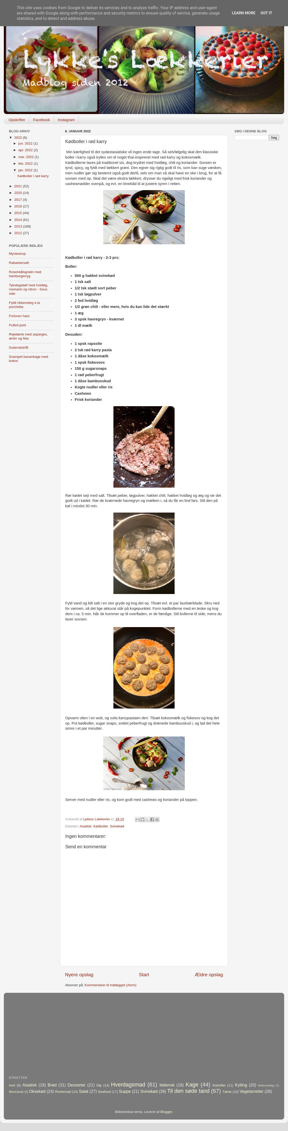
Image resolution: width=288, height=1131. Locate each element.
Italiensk (167, 1085)
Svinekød (117, 826)
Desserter (76, 1085)
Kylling (241, 1085)
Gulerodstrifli (18, 347)
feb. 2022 (26, 163)
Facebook (41, 120)
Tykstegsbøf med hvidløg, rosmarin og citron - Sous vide (28, 289)
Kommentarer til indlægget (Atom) (110, 985)
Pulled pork (17, 325)
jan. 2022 (25, 170)
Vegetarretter (252, 1091)
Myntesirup (17, 254)
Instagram (66, 120)
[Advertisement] (256, 224)
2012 (18, 233)
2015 (18, 213)
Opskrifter (17, 120)
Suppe (125, 1091)
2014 (18, 220)
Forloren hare (19, 316)
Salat (83, 1091)
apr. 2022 (26, 150)
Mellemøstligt (266, 1085)
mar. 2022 (26, 157)
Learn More (243, 13)
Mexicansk (16, 1092)
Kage (192, 1084)
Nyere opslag (79, 974)
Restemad (63, 1092)
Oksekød (37, 1091)
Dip (98, 1085)
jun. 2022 (25, 143)
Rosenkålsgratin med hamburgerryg (25, 274)
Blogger (166, 1112)
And (12, 1085)
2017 (18, 200)
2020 (18, 193)
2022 (18, 137)
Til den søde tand (188, 1091)
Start (144, 974)
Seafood (104, 1092)
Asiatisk (85, 826)
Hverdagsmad (128, 1084)
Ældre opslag (209, 974)
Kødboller (100, 826)
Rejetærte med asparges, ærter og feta (28, 336)
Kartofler (219, 1085)
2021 (18, 186)
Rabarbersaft (19, 263)
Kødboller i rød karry (33, 176)
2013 (18, 226)
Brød (52, 1085)
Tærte (227, 1092)
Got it (266, 13)
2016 (18, 206)
